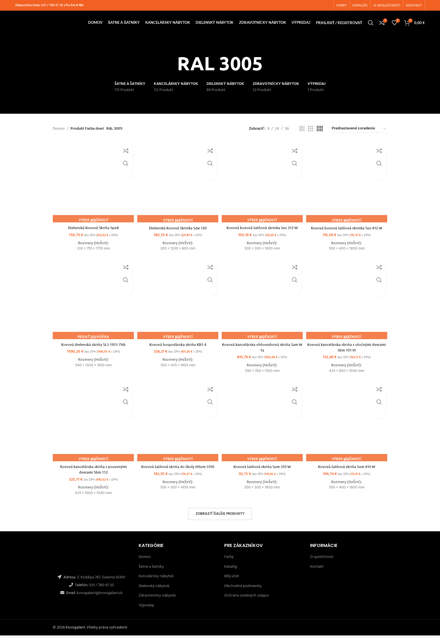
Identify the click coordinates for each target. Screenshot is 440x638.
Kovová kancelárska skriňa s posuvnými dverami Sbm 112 (92, 472)
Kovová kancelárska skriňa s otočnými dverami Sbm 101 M (347, 349)
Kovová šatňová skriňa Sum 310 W (263, 469)
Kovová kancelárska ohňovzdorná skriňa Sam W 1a (262, 349)
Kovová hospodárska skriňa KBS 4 (177, 346)
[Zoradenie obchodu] (359, 133)
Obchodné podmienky (243, 588)
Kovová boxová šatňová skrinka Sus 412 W (348, 229)
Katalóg (230, 569)
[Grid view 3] (310, 132)
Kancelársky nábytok (156, 579)
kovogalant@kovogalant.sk (99, 595)
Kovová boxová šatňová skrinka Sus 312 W (263, 229)
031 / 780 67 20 (52, 6)
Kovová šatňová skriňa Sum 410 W (348, 469)
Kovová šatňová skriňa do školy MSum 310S (177, 469)
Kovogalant (75, 630)
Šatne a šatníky (151, 569)
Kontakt (317, 569)
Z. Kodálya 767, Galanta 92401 (101, 580)
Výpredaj (146, 608)
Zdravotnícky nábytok (157, 598)
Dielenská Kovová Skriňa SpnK (93, 229)
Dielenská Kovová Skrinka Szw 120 (177, 229)
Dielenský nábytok (154, 588)
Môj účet (231, 579)
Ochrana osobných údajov (246, 598)
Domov (59, 132)
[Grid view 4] (320, 132)
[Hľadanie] (370, 25)
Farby (229, 559)
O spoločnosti (321, 559)
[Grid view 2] (301, 132)
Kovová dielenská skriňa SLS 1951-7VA (92, 346)
